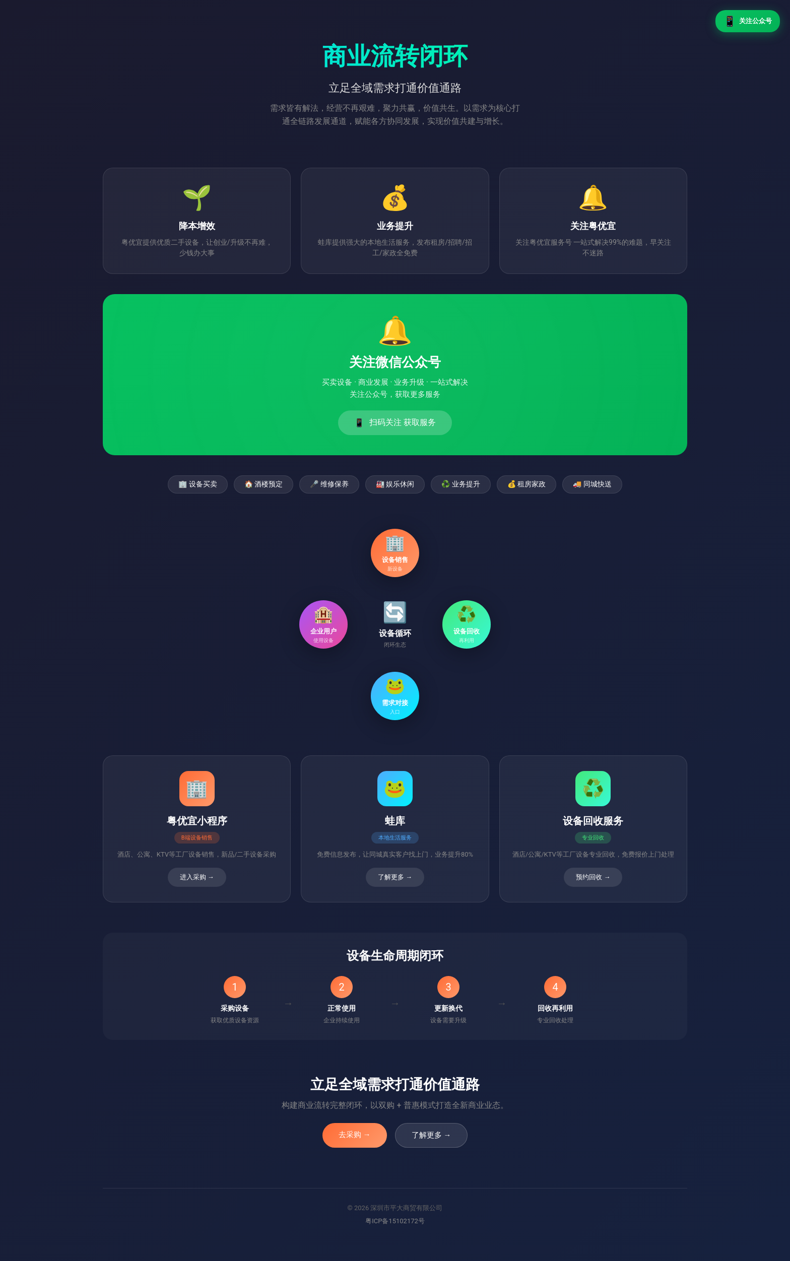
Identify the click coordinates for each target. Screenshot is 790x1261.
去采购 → (355, 1134)
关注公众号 (747, 21)
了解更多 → (431, 1135)
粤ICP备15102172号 (395, 1221)
